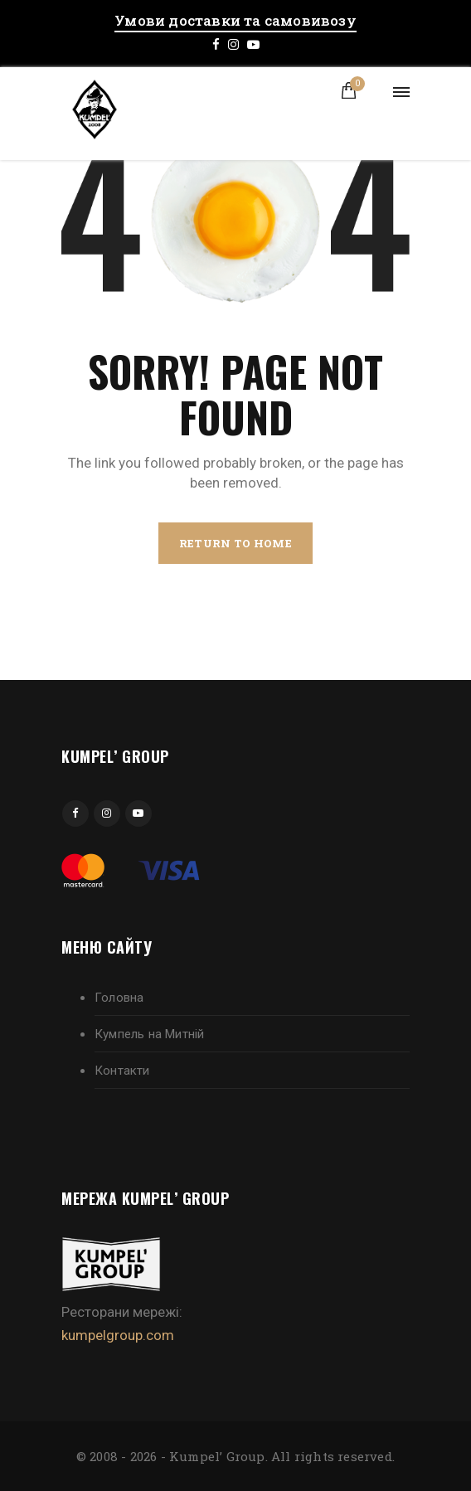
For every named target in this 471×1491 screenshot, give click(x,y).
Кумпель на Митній (149, 1034)
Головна (119, 997)
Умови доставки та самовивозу (235, 20)
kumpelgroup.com (117, 1335)
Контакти (122, 1070)
